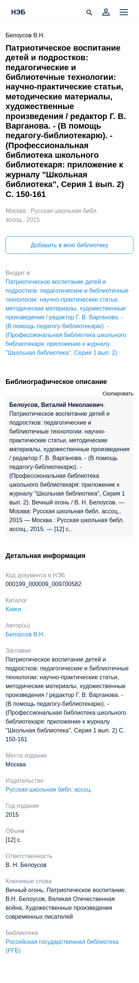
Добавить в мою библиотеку (69, 245)
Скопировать (117, 394)
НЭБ (18, 12)
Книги (13, 609)
